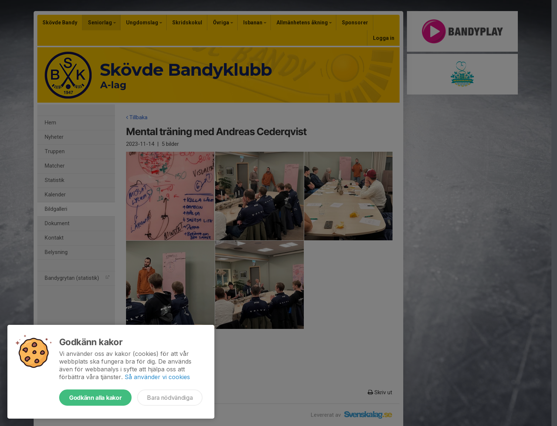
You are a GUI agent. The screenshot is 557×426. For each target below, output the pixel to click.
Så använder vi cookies (157, 377)
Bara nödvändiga (170, 397)
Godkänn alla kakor (95, 397)
